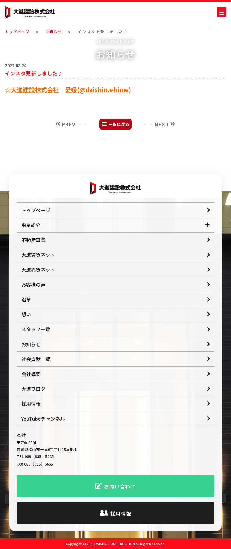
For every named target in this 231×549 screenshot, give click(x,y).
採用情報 (31, 403)
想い (26, 314)
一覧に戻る (118, 158)
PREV (69, 158)
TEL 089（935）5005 (35, 456)
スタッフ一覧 (35, 329)
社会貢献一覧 (35, 358)
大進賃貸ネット (38, 254)
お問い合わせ (120, 486)
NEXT (162, 158)
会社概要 (31, 374)
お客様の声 (33, 284)
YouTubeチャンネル (43, 418)
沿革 (26, 299)
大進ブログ (33, 388)
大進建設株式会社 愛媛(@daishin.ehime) (71, 123)
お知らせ (57, 31)
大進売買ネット (38, 269)
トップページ (18, 31)
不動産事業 (33, 239)
